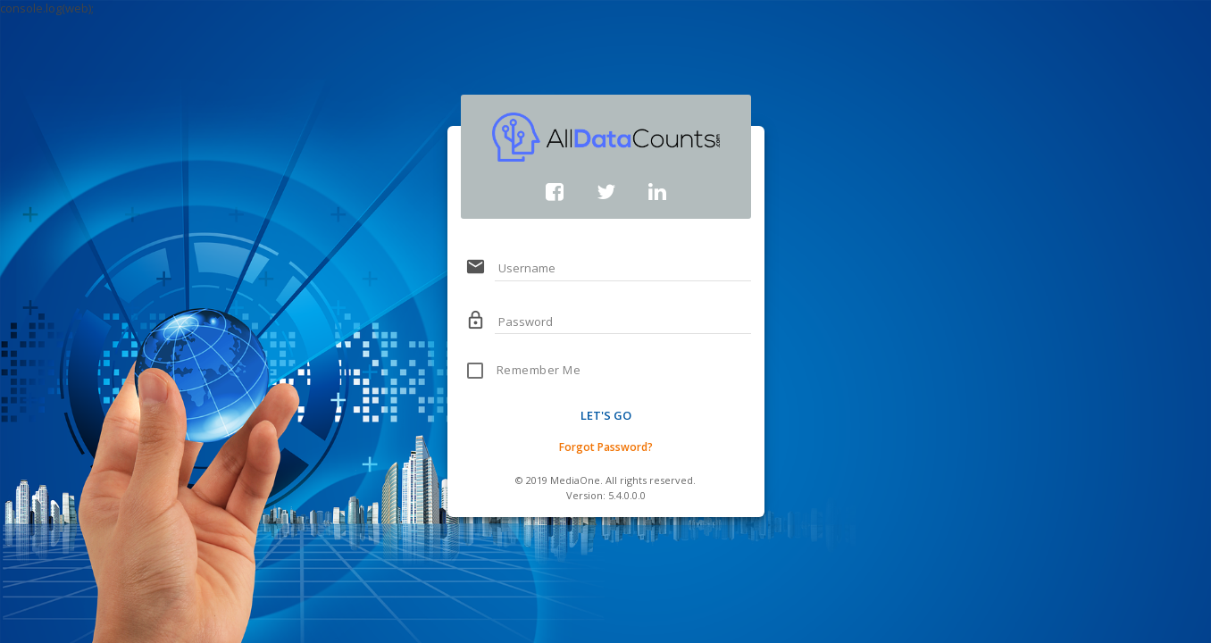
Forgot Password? (606, 447)
